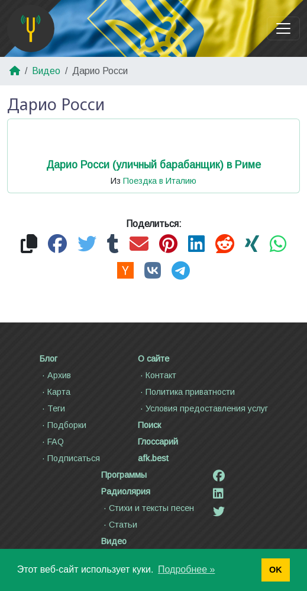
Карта (55, 392)
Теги (52, 408)
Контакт (157, 375)
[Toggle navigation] (283, 28)
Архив (55, 375)
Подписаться (70, 458)
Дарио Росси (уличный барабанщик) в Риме (153, 165)
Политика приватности (186, 392)
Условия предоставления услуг (203, 408)
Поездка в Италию (159, 181)
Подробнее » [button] (186, 569)
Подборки (63, 425)
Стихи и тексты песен (147, 508)
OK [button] (275, 569)
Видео (46, 71)
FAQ (52, 441)
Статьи (119, 524)
